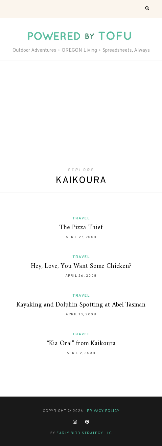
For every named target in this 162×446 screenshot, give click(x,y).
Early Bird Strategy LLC (84, 433)
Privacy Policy (103, 411)
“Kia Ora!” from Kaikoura (81, 343)
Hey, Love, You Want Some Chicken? (81, 266)
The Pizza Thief (81, 227)
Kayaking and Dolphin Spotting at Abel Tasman (81, 305)
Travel (81, 218)
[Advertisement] (81, 118)
